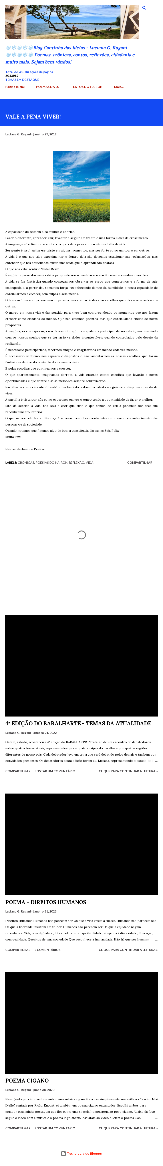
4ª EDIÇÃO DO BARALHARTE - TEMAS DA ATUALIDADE (78, 723)
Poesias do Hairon (52, 462)
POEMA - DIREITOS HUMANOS (45, 902)
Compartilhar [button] (139, 462)
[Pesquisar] (144, 8)
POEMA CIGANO (27, 1080)
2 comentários (47, 950)
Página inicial (15, 87)
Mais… (119, 87)
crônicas (26, 462)
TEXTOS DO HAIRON (87, 87)
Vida (89, 462)
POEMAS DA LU (47, 87)
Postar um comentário (54, 771)
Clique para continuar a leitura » (128, 771)
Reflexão (76, 462)
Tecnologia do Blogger (81, 1153)
